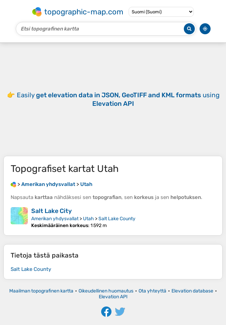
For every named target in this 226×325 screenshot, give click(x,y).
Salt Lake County (116, 219)
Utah (88, 219)
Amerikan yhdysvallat (55, 219)
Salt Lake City (51, 211)
